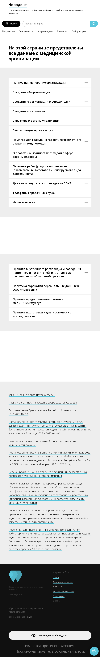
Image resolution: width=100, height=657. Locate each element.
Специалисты (26, 31)
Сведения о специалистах (63, 582)
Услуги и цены (45, 31)
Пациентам (8, 31)
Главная (56, 577)
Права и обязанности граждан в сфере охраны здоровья (43, 402)
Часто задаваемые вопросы (63, 591)
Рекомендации (59, 596)
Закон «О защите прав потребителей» (32, 394)
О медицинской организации (20, 617)
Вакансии (62, 31)
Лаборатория (79, 31)
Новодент (18, 4)
